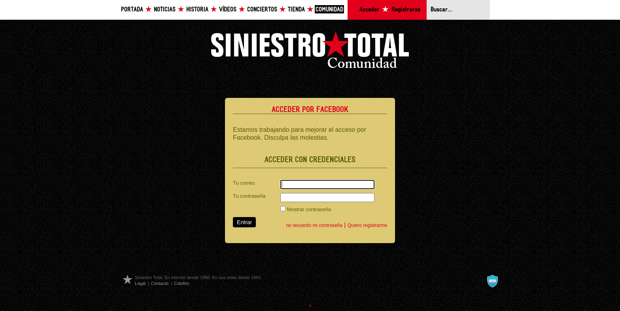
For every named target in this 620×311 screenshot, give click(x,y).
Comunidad (329, 10)
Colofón (181, 283)
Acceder (369, 10)
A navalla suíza (492, 281)
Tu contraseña (249, 196)
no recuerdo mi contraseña (314, 225)
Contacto (159, 283)
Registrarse (405, 10)
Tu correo (244, 183)
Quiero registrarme (367, 225)
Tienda (296, 10)
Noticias (165, 10)
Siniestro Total (310, 52)
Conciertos (262, 10)
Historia (197, 10)
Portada (132, 10)
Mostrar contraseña (305, 209)
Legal (140, 283)
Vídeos (227, 10)
